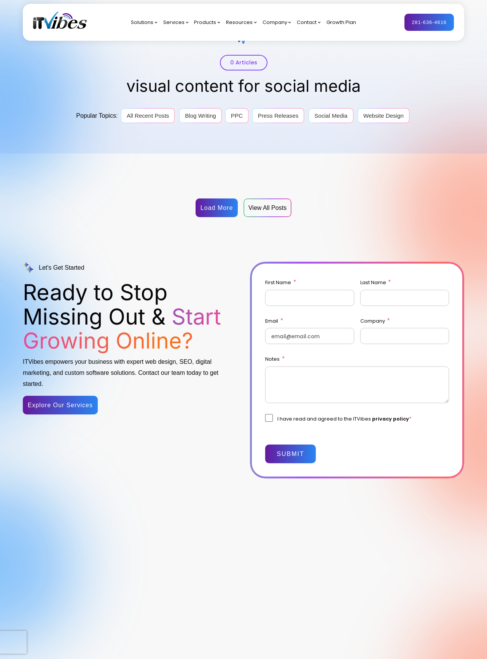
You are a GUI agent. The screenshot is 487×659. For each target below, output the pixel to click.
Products (205, 22)
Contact (307, 22)
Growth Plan (341, 22)
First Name (280, 282)
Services (174, 22)
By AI (177, 550)
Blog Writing (200, 115)
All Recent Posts (148, 115)
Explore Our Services (60, 405)
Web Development (237, 550)
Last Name (375, 282)
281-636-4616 (429, 22)
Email (274, 320)
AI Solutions (229, 612)
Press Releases (278, 115)
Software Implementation (244, 564)
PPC (237, 115)
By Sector (182, 522)
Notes (274, 359)
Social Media (330, 115)
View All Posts (267, 208)
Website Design (383, 115)
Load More (217, 208)
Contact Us (306, 571)
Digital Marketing (235, 522)
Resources (239, 22)
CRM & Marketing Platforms (236, 581)
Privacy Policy (449, 647)
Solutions (142, 22)
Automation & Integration (244, 598)
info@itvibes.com (78, 568)
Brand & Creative (235, 536)
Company (275, 22)
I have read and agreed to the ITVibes (344, 419)
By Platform (184, 536)
